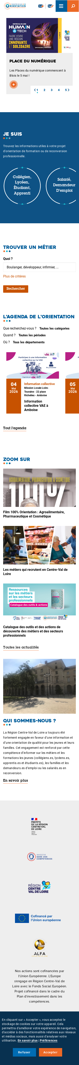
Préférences (49, 1040)
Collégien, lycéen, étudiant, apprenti (22, 185)
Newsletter (41, 6)
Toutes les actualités (21, 647)
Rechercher (16, 289)
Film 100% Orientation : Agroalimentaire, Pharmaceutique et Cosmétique (34, 514)
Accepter (50, 1052)
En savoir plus (15, 780)
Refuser (24, 1052)
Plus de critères (14, 276)
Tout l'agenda (14, 428)
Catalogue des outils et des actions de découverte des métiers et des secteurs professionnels (33, 631)
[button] (35, 90)
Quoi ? (8, 259)
